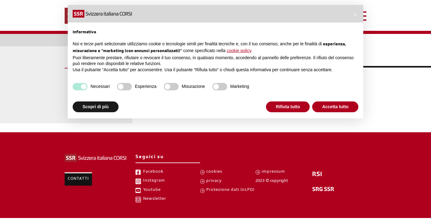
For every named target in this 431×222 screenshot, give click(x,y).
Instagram (154, 181)
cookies (214, 172)
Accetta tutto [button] (335, 106)
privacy (214, 181)
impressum (273, 172)
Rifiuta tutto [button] (288, 106)
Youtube (152, 190)
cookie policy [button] (239, 50)
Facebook (153, 172)
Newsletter (154, 199)
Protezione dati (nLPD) (230, 190)
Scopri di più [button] (96, 106)
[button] (355, 15)
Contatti (78, 179)
